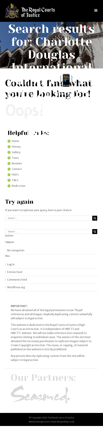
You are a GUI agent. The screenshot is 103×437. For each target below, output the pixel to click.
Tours (15, 157)
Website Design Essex (39, 421)
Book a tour (19, 185)
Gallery (16, 152)
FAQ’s (15, 174)
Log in (10, 264)
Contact (17, 169)
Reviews (17, 163)
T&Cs (15, 180)
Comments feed (17, 279)
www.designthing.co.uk (62, 421)
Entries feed (14, 272)
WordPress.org (16, 287)
